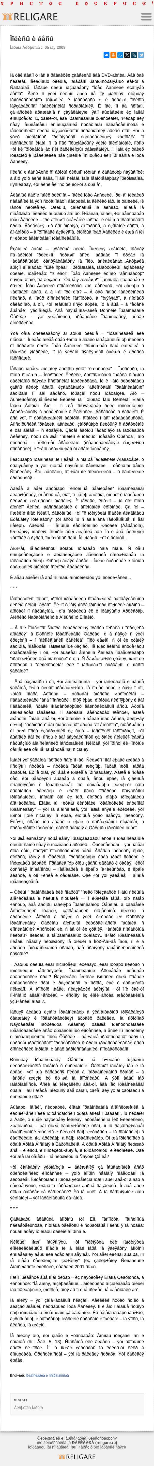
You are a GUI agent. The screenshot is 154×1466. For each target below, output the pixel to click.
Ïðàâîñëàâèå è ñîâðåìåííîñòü (47, 1375)
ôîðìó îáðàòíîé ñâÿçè (108, 1447)
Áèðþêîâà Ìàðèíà (28, 1408)
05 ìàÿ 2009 (55, 47)
